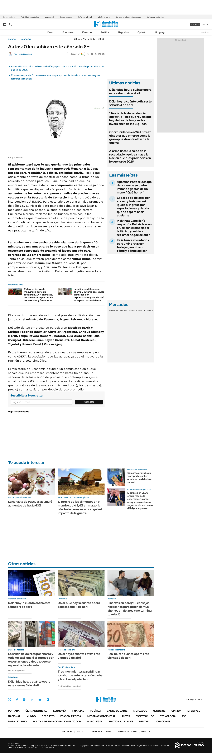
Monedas (113, 310)
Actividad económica (30, 17)
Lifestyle (193, 710)
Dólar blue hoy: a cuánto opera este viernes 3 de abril (29, 683)
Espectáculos (145, 716)
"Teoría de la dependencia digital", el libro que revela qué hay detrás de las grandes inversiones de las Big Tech (130, 118)
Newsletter (205, 32)
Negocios (123, 32)
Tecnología (168, 716)
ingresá (205, 24)
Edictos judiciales (121, 721)
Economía (67, 32)
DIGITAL (73, 731)
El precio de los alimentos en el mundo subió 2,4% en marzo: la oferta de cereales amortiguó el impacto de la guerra (80, 507)
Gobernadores (66, 17)
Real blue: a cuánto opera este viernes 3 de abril (128, 656)
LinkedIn (32, 699)
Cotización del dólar (155, 17)
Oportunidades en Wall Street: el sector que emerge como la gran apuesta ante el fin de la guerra (130, 137)
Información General (101, 716)
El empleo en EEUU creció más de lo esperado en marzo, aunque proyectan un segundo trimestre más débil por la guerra (140, 500)
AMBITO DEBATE (134, 731)
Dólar (50, 32)
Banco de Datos (117, 710)
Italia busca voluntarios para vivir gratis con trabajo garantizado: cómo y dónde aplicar (133, 245)
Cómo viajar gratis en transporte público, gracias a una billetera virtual (139, 477)
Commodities (135, 310)
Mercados (140, 710)
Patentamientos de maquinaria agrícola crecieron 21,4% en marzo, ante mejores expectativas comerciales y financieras (38, 295)
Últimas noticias (36, 710)
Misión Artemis (104, 17)
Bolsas (123, 310)
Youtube (39, 700)
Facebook (17, 699)
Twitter (9, 699)
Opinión (142, 32)
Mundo (31, 716)
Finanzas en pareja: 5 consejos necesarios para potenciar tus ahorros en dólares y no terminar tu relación (130, 608)
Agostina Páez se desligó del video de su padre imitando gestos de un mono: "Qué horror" (134, 187)
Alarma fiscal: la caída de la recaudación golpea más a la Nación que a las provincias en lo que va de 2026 (130, 156)
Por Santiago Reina (16, 670)
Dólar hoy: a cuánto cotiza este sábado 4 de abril (130, 103)
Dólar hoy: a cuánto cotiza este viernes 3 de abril (79, 656)
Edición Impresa (70, 716)
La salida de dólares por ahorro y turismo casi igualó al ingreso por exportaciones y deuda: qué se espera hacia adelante (133, 206)
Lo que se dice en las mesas (128, 17)
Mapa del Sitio (17, 721)
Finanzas (87, 32)
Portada (14, 710)
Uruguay (160, 32)
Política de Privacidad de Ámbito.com (57, 721)
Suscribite (88, 402)
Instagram (24, 699)
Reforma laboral (85, 17)
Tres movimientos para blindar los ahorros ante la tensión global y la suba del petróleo (80, 675)
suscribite (195, 24)
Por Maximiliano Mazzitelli (69, 686)
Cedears (148, 310)
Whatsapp (48, 699)
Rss (184, 716)
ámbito (12, 39)
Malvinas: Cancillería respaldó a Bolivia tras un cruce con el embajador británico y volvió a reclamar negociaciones (134, 228)
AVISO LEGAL (95, 721)
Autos (126, 716)
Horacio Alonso (25, 54)
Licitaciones (162, 721)
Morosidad (49, 17)
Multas (144, 721)
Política (105, 32)
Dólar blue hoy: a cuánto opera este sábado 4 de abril (130, 91)
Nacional (14, 716)
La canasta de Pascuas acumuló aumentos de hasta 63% (30, 503)
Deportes (48, 716)
